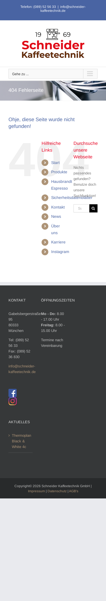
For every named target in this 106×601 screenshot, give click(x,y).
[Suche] (93, 208)
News (56, 216)
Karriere (58, 242)
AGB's (73, 491)
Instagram (60, 251)
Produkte (59, 172)
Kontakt (58, 207)
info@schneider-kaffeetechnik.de (63, 9)
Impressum (36, 491)
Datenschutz (57, 491)
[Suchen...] (81, 208)
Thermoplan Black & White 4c (21, 441)
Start (55, 162)
